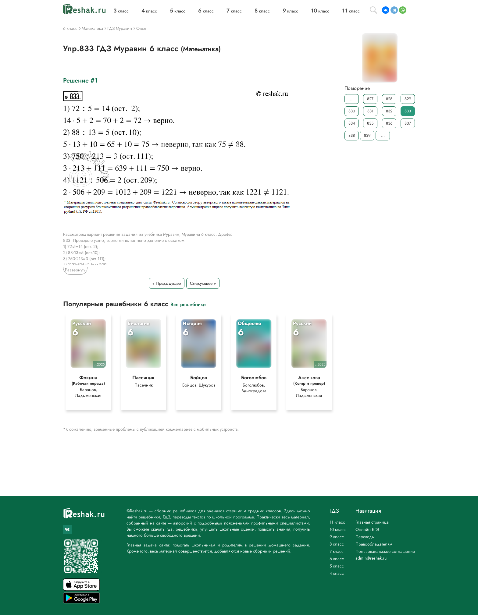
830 (351, 111)
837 (408, 123)
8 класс (337, 544)
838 (351, 135)
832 (389, 111)
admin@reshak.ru (371, 558)
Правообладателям (373, 544)
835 (370, 123)
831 (370, 111)
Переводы (365, 537)
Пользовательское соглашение (385, 551)
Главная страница (372, 522)
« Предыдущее (166, 283)
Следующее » (203, 283)
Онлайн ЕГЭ (367, 529)
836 (389, 123)
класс (121, 11)
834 (351, 123)
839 (367, 135)
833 (408, 111)
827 (370, 99)
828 (389, 99)
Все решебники (188, 304)
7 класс (337, 551)
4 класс (337, 573)
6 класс (337, 559)
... (352, 99)
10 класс (338, 529)
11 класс (337, 522)
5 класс (337, 566)
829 (408, 99)
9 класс (337, 537)
